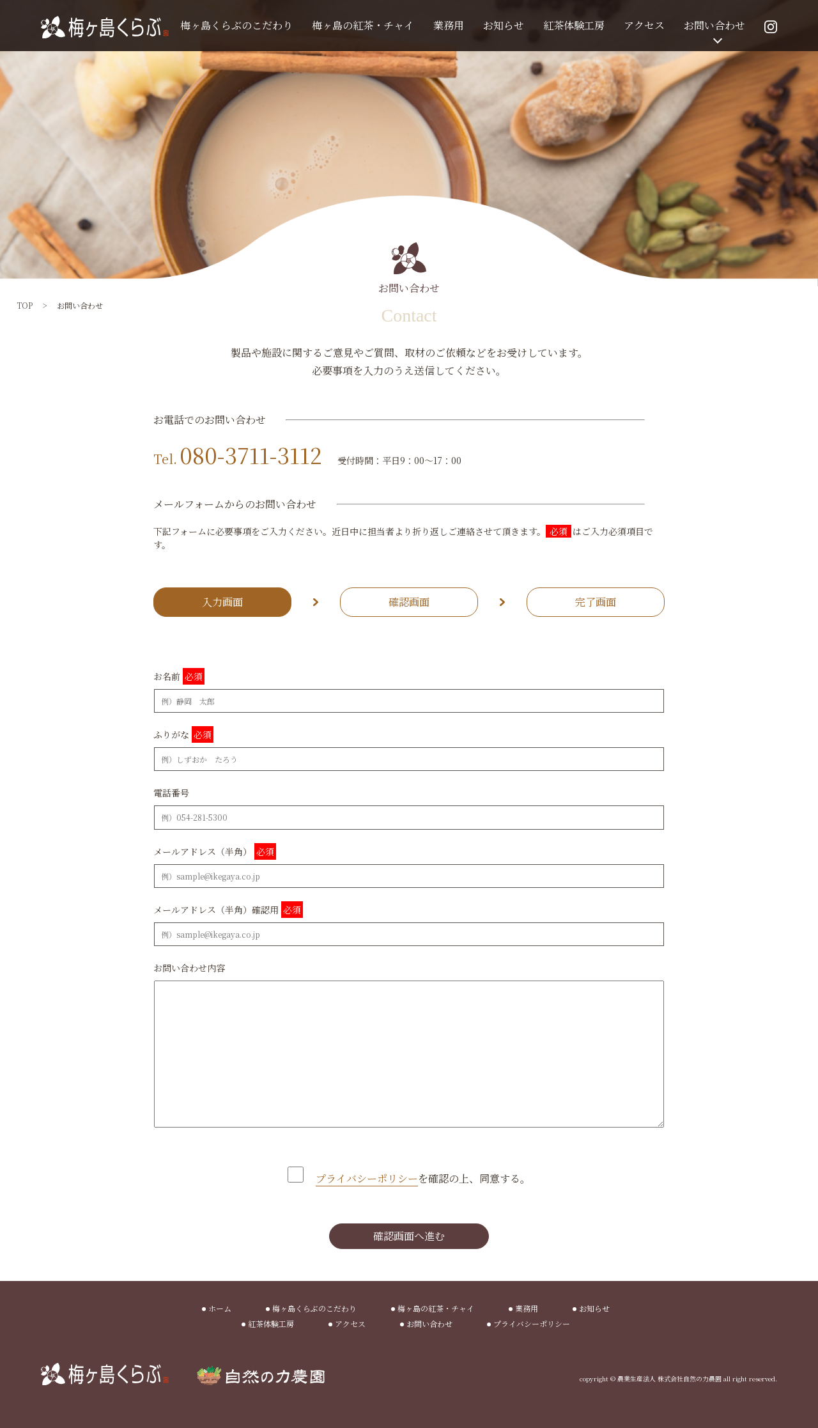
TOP (25, 305)
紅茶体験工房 (574, 25)
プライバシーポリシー (531, 1323)
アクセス (644, 25)
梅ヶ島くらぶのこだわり (236, 25)
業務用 (448, 25)
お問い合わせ (714, 25)
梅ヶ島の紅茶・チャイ (363, 25)
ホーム (219, 1308)
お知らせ (503, 25)
